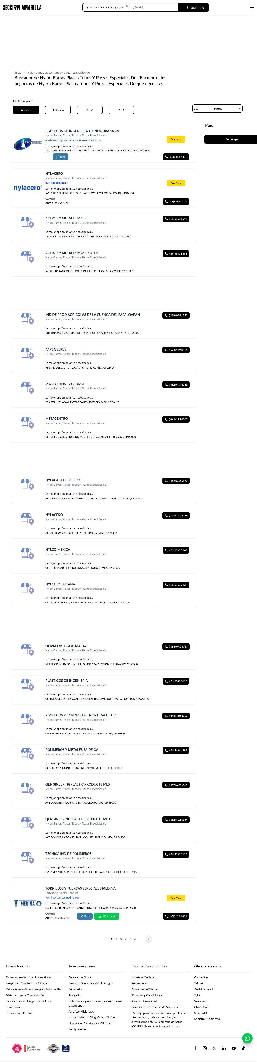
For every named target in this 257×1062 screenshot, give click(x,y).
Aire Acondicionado (81, 1011)
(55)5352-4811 (176, 156)
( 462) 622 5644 (176, 819)
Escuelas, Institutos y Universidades (29, 977)
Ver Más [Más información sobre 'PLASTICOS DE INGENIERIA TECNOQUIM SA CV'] (176, 139)
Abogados (75, 995)
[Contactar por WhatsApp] (247, 1038)
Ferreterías (13, 1007)
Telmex (198, 983)
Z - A (121, 110)
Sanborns (200, 1001)
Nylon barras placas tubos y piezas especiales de (58, 72)
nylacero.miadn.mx (56, 182)
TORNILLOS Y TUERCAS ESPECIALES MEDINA (80, 888)
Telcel (197, 995)
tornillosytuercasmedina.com (62, 897)
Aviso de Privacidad (144, 1001)
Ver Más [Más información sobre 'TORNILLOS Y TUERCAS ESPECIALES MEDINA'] (176, 897)
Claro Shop (201, 1007)
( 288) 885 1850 (176, 315)
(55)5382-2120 (176, 201)
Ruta (61, 156)
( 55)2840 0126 (176, 681)
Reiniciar (26, 110)
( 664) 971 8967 (176, 646)
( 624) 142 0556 (176, 349)
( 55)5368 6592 (176, 218)
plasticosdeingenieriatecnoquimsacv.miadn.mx (73, 140)
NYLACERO (54, 173)
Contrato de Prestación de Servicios (154, 1007)
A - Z (89, 110)
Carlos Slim (201, 977)
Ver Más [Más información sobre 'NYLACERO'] (176, 183)
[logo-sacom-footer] (41, 1048)
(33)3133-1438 (176, 916)
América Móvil (203, 989)
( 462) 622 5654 (176, 785)
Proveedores (139, 983)
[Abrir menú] (252, 7)
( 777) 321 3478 (176, 515)
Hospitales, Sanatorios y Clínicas (26, 983)
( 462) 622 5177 (176, 480)
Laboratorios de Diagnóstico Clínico (29, 1001)
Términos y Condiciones (146, 995)
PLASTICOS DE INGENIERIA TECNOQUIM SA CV (82, 131)
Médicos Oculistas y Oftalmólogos (91, 983)
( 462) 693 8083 (176, 384)
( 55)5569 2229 (176, 584)
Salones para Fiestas (19, 1013)
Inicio (17, 72)
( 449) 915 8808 (176, 419)
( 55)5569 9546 (176, 550)
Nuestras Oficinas (142, 977)
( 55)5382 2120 (176, 854)
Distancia (58, 110)
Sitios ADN (201, 1013)
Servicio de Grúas (80, 977)
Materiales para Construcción (25, 995)
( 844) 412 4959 (176, 715)
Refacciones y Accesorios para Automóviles (33, 989)
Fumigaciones (77, 1029)
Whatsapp (107, 916)
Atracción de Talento (144, 989)
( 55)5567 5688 (176, 253)
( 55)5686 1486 (176, 750)
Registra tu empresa (207, 1018)
